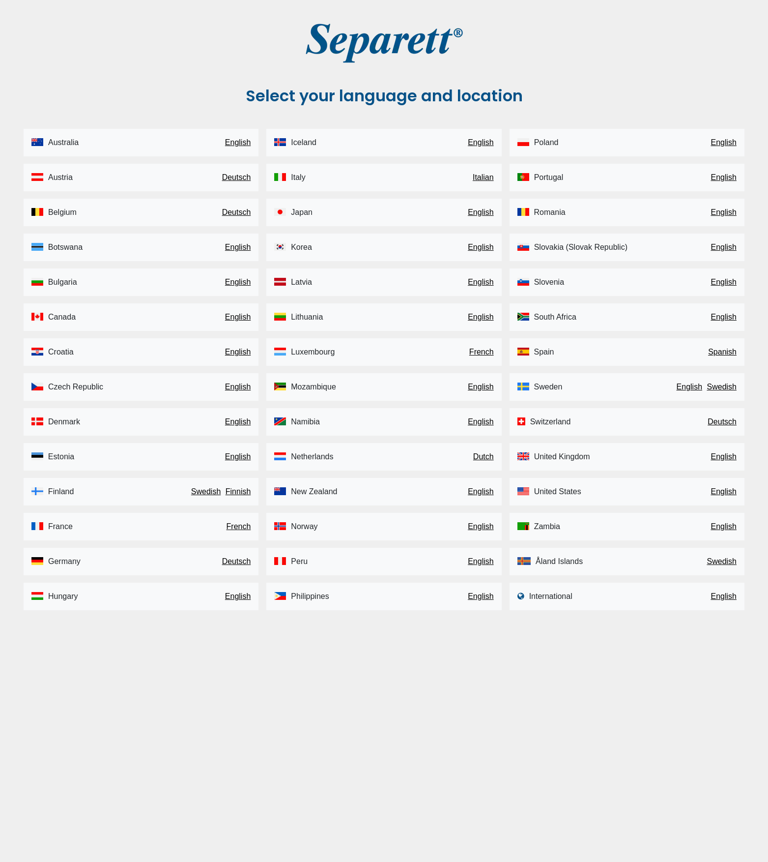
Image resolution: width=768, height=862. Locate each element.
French (239, 526)
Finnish (238, 491)
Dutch (483, 456)
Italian (483, 177)
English (238, 142)
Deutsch (236, 177)
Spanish (722, 352)
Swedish (206, 491)
